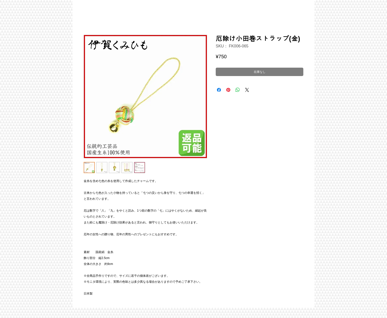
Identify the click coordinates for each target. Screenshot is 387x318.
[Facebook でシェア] (219, 90)
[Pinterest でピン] (228, 90)
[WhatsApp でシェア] (238, 90)
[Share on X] (247, 90)
